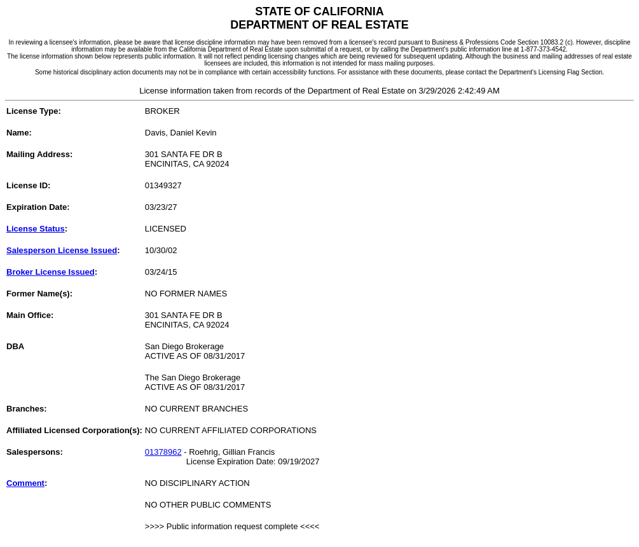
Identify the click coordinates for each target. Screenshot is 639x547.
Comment (25, 483)
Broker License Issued (50, 272)
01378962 (163, 452)
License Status (35, 228)
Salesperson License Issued (61, 250)
